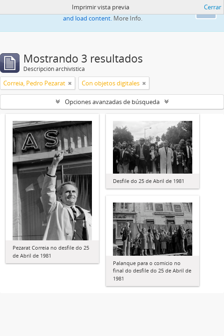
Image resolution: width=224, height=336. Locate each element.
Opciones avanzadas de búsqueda (112, 102)
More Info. (127, 18)
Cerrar (212, 7)
